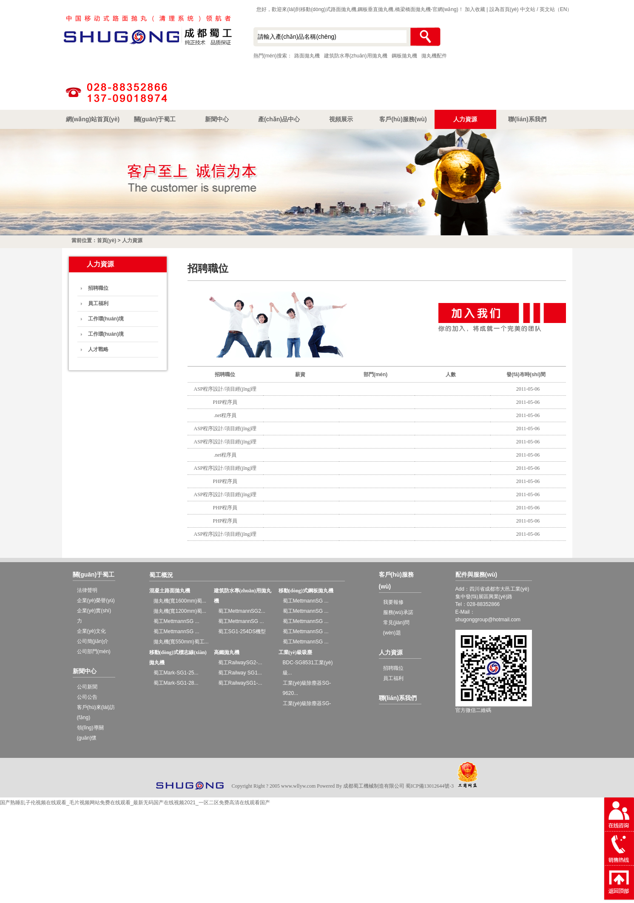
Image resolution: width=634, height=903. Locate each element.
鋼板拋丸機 (404, 56)
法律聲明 (87, 590)
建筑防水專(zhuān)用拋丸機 (355, 56)
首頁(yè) (106, 240)
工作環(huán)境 (106, 319)
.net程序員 (225, 415)
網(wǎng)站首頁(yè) (92, 119)
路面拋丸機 (307, 56)
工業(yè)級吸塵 (295, 652)
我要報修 (393, 602)
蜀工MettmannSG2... (241, 611)
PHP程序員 (225, 402)
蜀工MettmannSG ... (176, 621)
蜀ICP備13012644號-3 (430, 786)
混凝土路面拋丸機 (169, 591)
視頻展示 (341, 119)
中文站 (527, 9)
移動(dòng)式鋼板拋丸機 (306, 591)
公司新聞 (87, 687)
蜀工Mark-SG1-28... (176, 683)
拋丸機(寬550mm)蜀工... (181, 642)
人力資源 (465, 119)
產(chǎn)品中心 (279, 119)
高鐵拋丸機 (226, 652)
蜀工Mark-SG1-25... (176, 673)
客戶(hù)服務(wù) (402, 119)
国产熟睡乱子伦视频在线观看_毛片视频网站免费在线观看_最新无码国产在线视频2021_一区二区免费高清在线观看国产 (135, 803)
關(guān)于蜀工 (155, 119)
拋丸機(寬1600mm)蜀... (180, 601)
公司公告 (87, 697)
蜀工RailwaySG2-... (240, 663)
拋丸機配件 (434, 56)
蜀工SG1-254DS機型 (242, 631)
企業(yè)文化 (91, 631)
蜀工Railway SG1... (240, 673)
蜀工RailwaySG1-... (240, 683)
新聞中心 (217, 119)
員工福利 (98, 303)
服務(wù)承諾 (398, 612)
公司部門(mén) (94, 651)
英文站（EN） (556, 9)
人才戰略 (98, 349)
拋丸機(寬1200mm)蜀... (180, 611)
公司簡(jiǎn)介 (93, 641)
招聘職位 (98, 288)
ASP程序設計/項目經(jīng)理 (224, 389)
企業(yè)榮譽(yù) (96, 600)
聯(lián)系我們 (527, 119)
